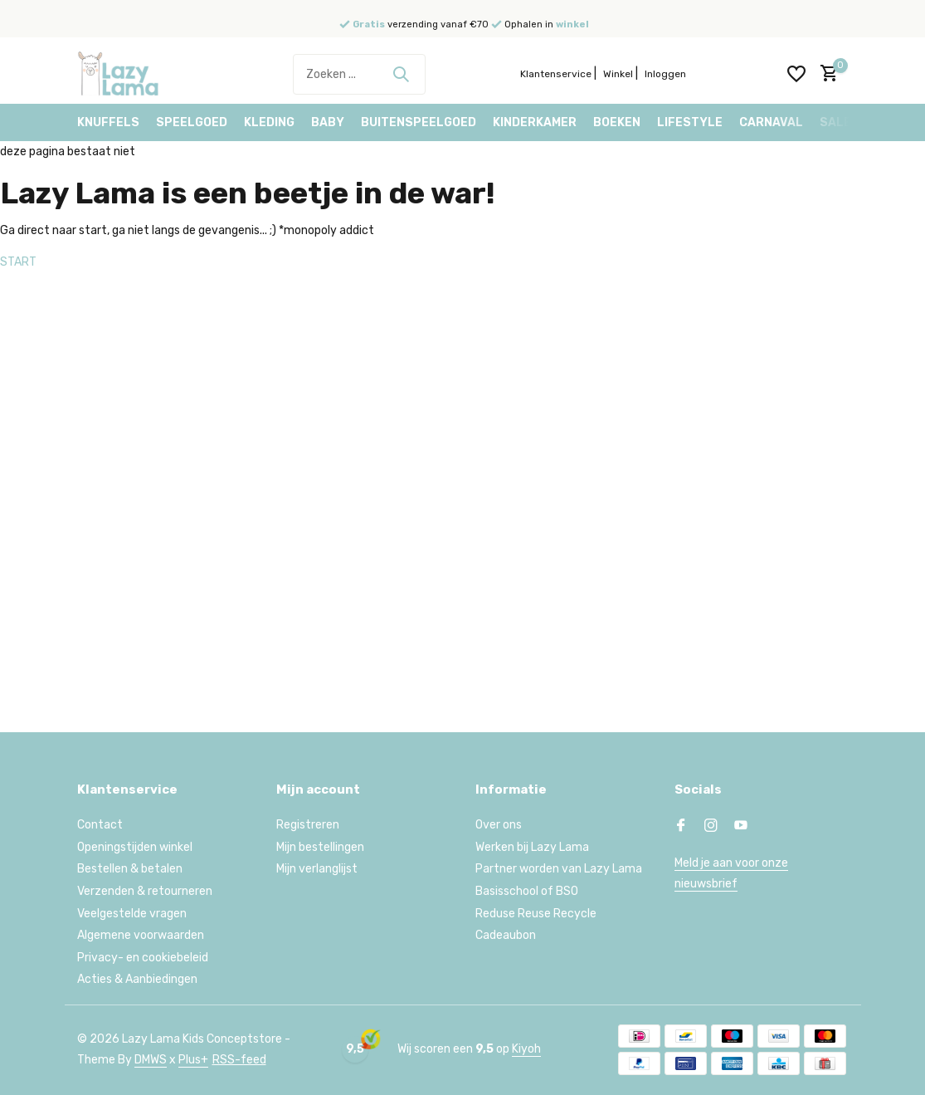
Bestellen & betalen (130, 869)
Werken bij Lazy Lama (532, 847)
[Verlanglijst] (796, 74)
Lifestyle (690, 122)
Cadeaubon (505, 935)
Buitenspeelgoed (418, 122)
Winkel (618, 74)
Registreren (307, 825)
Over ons (498, 825)
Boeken (616, 122)
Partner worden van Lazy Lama (558, 869)
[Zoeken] (359, 74)
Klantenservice (556, 74)
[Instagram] (711, 826)
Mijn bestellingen (320, 847)
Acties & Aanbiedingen (137, 979)
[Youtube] (740, 826)
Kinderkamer (535, 122)
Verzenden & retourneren (144, 891)
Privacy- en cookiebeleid (142, 958)
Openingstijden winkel (134, 847)
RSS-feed (239, 1060)
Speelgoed (191, 122)
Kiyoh (526, 1049)
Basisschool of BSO (526, 891)
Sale (835, 122)
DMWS (150, 1060)
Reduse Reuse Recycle (535, 914)
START (18, 262)
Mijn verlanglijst (317, 869)
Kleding (269, 122)
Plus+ (193, 1060)
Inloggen (665, 74)
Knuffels (108, 122)
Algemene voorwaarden (140, 935)
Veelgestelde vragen (132, 914)
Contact (100, 825)
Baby (327, 122)
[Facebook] (681, 826)
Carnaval (771, 122)
